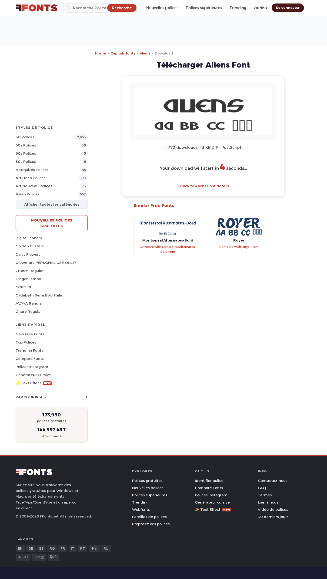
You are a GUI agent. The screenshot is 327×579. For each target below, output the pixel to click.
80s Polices (26, 161)
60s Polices (26, 153)
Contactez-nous (272, 480)
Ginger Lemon (28, 279)
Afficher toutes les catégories (51, 204)
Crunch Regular (30, 271)
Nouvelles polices (162, 8)
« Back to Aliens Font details (203, 186)
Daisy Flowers (28, 254)
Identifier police (209, 480)
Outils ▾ (260, 8)
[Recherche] (100, 8)
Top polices (26, 342)
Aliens (145, 53)
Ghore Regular (29, 311)
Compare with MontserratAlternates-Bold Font (168, 249)
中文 (94, 548)
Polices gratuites (147, 480)
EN (20, 548)
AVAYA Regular (29, 303)
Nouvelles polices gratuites (51, 223)
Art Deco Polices (31, 178)
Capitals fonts (122, 53)
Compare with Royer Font (239, 247)
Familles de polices (149, 516)
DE (31, 548)
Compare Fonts (30, 358)
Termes (265, 495)
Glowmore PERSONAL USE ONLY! (46, 262)
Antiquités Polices (32, 169)
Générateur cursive (33, 375)
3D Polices (25, 137)
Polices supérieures (204, 8)
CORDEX (23, 287)
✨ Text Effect (34, 383)
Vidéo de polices (273, 509)
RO (52, 548)
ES (41, 548)
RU (105, 548)
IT (72, 548)
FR (63, 548)
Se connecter (288, 8)
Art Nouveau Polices (34, 186)
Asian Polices (28, 194)
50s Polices (26, 145)
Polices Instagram (32, 366)
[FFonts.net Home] (36, 8)
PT (82, 548)
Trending (238, 8)
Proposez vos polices (151, 524)
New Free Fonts (30, 334)
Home (100, 53)
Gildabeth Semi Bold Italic (39, 295)
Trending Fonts (29, 350)
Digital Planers (29, 238)
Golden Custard (30, 246)
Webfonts (141, 509)
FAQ (262, 488)
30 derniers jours (273, 516)
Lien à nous (268, 502)
